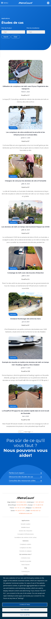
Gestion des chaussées (25, 531)
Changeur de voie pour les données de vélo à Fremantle (25, 181)
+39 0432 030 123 (35, 510)
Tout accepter (25, 615)
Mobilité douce (25, 527)
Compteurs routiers (25, 544)
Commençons (25, 571)
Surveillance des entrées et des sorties (25, 537)
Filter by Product (6, 28)
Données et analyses (25, 551)
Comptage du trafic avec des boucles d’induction (25, 273)
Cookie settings (25, 604)
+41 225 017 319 (20, 510)
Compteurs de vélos (25, 547)
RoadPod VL (25, 279)
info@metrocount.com (25, 513)
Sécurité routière (25, 524)
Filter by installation (33, 28)
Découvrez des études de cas (21, 476)
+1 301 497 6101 (39, 502)
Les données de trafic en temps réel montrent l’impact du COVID (25, 227)
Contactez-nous (25, 558)
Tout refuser (25, 610)
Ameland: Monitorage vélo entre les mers (25, 319)
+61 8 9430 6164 (21, 502)
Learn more (13, 82)
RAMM (25, 575)
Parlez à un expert (16, 473)
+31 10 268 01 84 (38, 505)
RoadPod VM (25, 371)
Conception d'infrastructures (25, 534)
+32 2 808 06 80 (36, 508)
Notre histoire (25, 564)
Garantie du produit (25, 561)
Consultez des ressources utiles (22, 480)
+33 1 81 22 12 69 (19, 508)
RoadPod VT (25, 95)
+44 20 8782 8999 (21, 505)
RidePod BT (26, 141)
